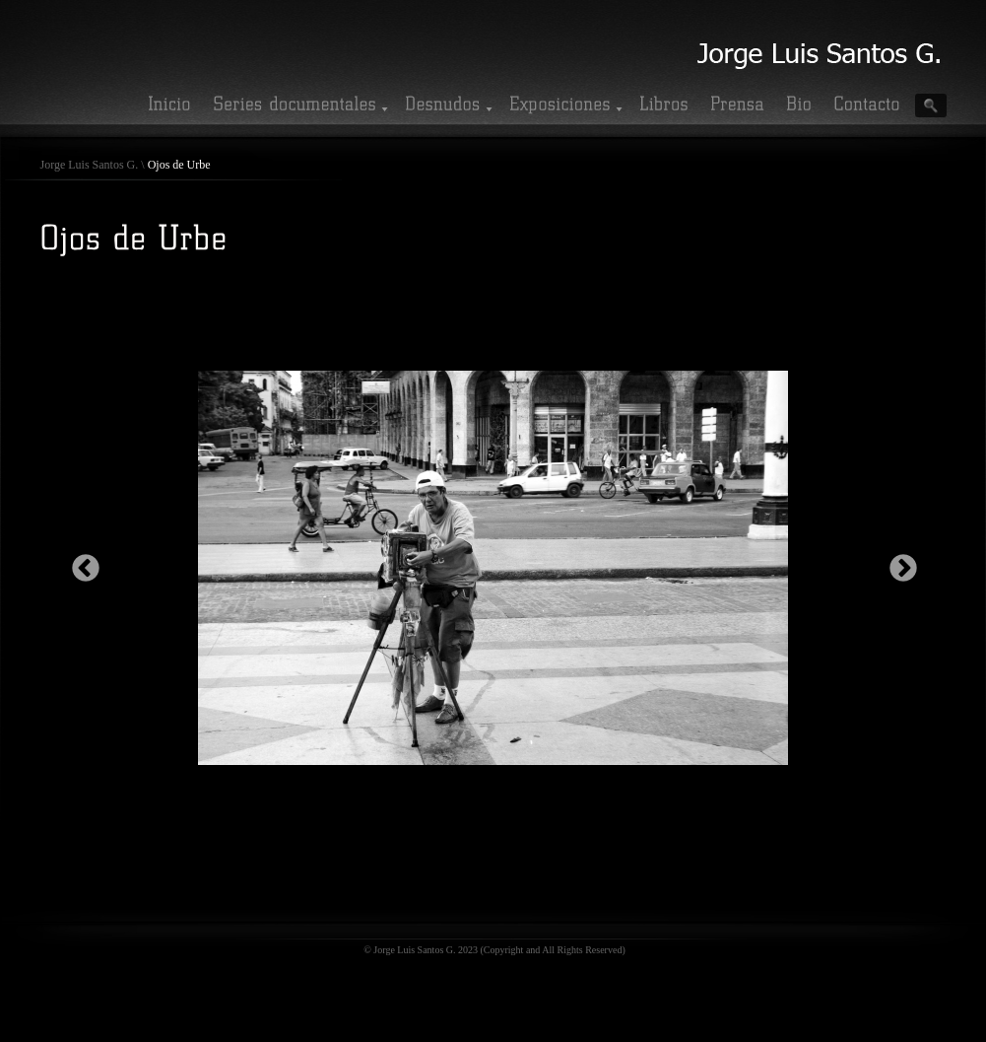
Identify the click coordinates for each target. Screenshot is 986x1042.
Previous (80, 563)
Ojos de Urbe (179, 165)
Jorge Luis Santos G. (89, 165)
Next (897, 563)
